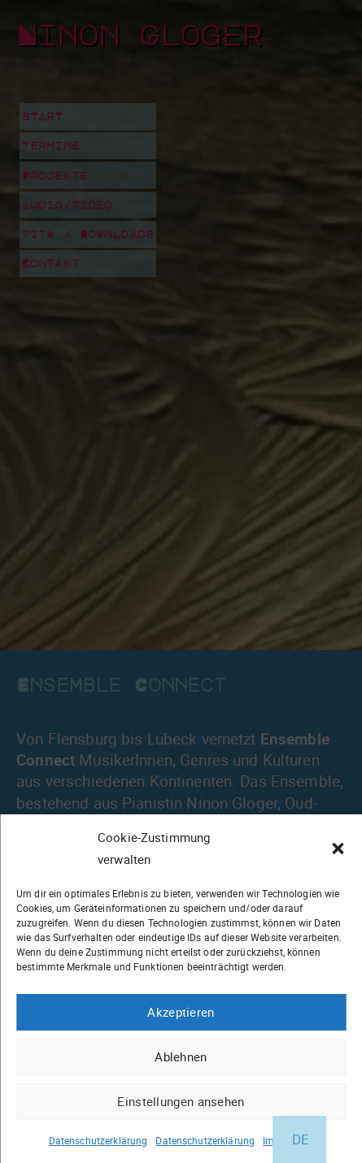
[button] (337, 848)
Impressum (288, 1140)
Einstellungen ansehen (180, 1101)
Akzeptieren (180, 1012)
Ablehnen (181, 1056)
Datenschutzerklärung (98, 1140)
